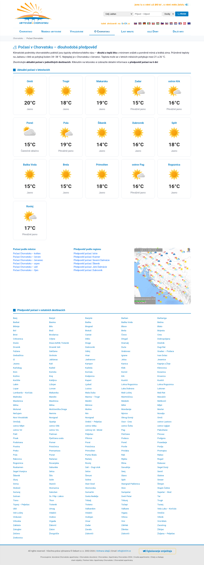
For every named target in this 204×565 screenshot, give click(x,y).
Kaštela (88, 368)
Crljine (52, 339)
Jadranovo (90, 359)
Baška (88, 322)
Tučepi (124, 504)
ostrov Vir (17, 430)
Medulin (125, 401)
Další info (178, 31)
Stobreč (16, 488)
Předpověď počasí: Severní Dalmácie (91, 260)
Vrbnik (160, 517)
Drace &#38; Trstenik (59, 343)
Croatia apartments (141, 557)
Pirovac (161, 434)
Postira (16, 446)
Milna (15, 405)
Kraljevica (90, 376)
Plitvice (88, 438)
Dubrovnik (90, 347)
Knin (15, 372)
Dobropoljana (163, 339)
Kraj (51, 376)
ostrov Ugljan (163, 426)
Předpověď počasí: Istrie (86, 253)
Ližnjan (52, 384)
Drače (16, 343)
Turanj (160, 504)
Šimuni (88, 475)
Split (123, 479)
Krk (122, 376)
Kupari (88, 380)
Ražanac (53, 459)
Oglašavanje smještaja (157, 551)
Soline (88, 479)
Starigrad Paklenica (130, 484)
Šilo (51, 475)
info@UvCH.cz (124, 551)
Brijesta (161, 330)
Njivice (124, 413)
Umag (52, 508)
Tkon (51, 500)
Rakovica (17, 459)
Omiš (159, 417)
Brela (123, 330)
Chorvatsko (25, 31)
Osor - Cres (126, 421)
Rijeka (124, 459)
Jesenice (161, 359)
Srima (16, 484)
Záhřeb (124, 525)
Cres (159, 334)
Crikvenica (18, 339)
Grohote (53, 355)
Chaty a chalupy (157, 557)
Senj (123, 471)
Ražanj (88, 459)
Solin (51, 479)
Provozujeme (45, 557)
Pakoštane (162, 430)
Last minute (127, 31)
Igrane (124, 355)
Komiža (52, 372)
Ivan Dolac (162, 355)
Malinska (17, 397)
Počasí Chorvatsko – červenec (28, 260)
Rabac (160, 455)
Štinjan (160, 484)
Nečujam (17, 413)
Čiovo (124, 334)
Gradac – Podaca (165, 351)
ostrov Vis (54, 430)
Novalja (161, 413)
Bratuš (88, 330)
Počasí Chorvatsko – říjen (25, 270)
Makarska (53, 392)
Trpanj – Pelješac (21, 504)
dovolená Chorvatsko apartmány (65, 557)
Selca (51, 471)
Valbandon (90, 508)
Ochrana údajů (103, 551)
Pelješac (89, 434)
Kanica (124, 363)
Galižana (53, 351)
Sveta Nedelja (91, 496)
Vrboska (17, 521)
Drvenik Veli (54, 347)
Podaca (124, 438)
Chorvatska (102, 557)
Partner (86, 560)
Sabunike (53, 467)
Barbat (16, 322)
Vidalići (52, 513)
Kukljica (53, 380)
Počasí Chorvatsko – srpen (26, 263)
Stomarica (54, 488)
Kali (51, 363)
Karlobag (17, 368)
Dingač (124, 339)
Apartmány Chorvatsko (103, 560)
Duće (123, 347)
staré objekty (76, 560)
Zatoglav (17, 529)
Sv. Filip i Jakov (56, 496)
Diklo (87, 339)
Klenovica (162, 368)
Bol (14, 330)
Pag (123, 430)
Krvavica (161, 376)
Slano (124, 475)
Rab (123, 455)
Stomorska (90, 488)
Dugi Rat (161, 347)
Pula (15, 455)
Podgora (161, 438)
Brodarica (53, 334)
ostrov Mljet (18, 426)
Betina (160, 322)
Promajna (162, 450)
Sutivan (16, 496)
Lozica (88, 388)
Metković (161, 401)
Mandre (52, 397)
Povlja (160, 446)
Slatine (160, 475)
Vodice (52, 517)
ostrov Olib (54, 426)
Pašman (53, 434)
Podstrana (18, 442)
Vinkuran (17, 517)
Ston (123, 488)
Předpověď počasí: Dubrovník (88, 270)
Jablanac (53, 359)
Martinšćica (127, 397)
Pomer (52, 442)
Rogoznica (18, 463)
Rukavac (161, 463)
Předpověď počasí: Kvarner (87, 257)
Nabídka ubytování (51, 31)
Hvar (87, 355)
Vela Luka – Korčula (166, 508)
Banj (15, 318)
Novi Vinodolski (20, 417)
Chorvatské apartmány (123, 560)
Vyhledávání (76, 31)
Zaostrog (161, 525)
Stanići (52, 484)
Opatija (52, 421)
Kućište (16, 380)
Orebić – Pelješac (93, 421)
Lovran (52, 388)
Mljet (159, 405)
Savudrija (125, 467)
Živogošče (54, 533)
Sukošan (53, 492)
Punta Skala (91, 455)
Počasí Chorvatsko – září (25, 267)
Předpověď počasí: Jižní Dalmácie (90, 267)
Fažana (16, 351)
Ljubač (88, 384)
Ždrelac (124, 529)
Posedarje (162, 442)
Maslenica (18, 401)
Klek (123, 368)
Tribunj (124, 500)
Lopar (15, 388)
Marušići (161, 397)
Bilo (51, 326)
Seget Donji (162, 467)
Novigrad (53, 417)
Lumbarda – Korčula (22, 392)
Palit (15, 434)
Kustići (124, 380)
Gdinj (87, 351)
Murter (160, 409)
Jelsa (123, 359)
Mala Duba (90, 392)
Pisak (15, 438)
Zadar (88, 525)
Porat (87, 442)
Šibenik (16, 475)
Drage (88, 343)
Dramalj (125, 343)
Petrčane (125, 434)
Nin (86, 413)
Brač (51, 330)
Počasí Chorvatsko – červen (27, 257)
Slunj (15, 479)
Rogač (160, 459)
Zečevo (16, 533)
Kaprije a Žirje (164, 363)
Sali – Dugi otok (92, 467)
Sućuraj (16, 492)
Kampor (89, 363)
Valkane (125, 508)
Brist (15, 334)
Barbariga (162, 318)
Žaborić (52, 525)
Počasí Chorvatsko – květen (27, 253)
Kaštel (52, 368)
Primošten (90, 450)
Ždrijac (160, 529)
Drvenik (16, 347)
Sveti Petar (126, 496)
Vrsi (123, 521)
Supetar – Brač (164, 492)
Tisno (15, 500)
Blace (124, 326)
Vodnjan (89, 517)
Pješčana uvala (56, 438)
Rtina (123, 463)
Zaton (52, 529)
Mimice (88, 405)
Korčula (88, 372)
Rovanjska (54, 463)
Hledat (181, 14)
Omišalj (16, 421)
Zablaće (17, 525)
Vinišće (160, 513)
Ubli (15, 508)
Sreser (160, 479)
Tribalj (88, 500)
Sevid (160, 471)
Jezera (16, 363)
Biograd (89, 326)
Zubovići (89, 533)
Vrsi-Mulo (162, 521)
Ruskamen (18, 467)
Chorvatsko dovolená (88, 557)
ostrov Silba (90, 426)
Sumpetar (126, 492)
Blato (159, 326)
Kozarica (161, 372)
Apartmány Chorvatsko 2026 (120, 557)
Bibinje (16, 326)
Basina (52, 322)
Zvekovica (18, 537)
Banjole (88, 318)
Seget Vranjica (20, 471)
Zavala (88, 529)
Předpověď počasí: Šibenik (87, 263)
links (91, 560)
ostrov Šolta (127, 426)
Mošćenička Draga (58, 409)
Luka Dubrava (127, 388)
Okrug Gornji (127, 417)
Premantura (54, 450)
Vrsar (87, 521)
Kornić (124, 372)
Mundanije (126, 409)
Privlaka (125, 450)
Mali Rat (161, 392)
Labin (15, 384)
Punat (52, 455)
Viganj (124, 513)
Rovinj (88, 463)
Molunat (17, 409)
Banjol (52, 318)
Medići (88, 401)
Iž (14, 359)
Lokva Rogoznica (129, 384)
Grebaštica (18, 355)
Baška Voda (127, 322)
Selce (88, 471)
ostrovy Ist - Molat (93, 430)
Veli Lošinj (18, 513)
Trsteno (89, 504)
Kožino (16, 376)
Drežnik (161, 343)
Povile (124, 446)
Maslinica (53, 401)
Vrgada (52, 521)
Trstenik (53, 504)
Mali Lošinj (126, 392)
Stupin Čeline (163, 488)
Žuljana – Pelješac (166, 533)
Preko (16, 450)
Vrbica (124, 517)
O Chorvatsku (102, 31)
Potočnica (54, 446)
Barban (124, 318)
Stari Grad (90, 484)
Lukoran (161, 388)
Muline (88, 409)
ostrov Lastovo (164, 421)
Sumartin (89, 492)
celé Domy (152, 31)
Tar (158, 496)
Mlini (123, 405)
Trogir (160, 500)
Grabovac (125, 351)
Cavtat (88, 334)
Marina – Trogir (92, 397)
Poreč (124, 442)
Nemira (52, 413)
